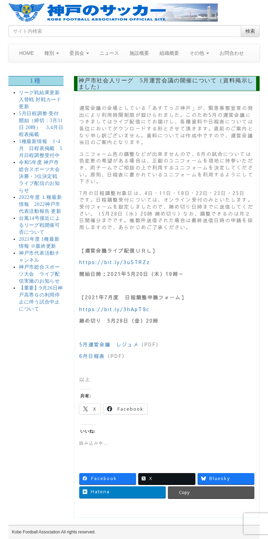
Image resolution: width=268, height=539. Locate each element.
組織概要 (169, 53)
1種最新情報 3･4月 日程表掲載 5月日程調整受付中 (40, 148)
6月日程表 (92, 355)
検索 (250, 31)
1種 (36, 80)
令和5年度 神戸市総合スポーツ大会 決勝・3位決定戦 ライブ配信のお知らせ (39, 176)
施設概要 (139, 53)
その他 (199, 53)
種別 (51, 53)
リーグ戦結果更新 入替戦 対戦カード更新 (40, 99)
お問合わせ (231, 53)
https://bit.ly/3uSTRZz (114, 262)
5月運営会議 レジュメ (109, 344)
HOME (26, 53)
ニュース (109, 53)
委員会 (79, 53)
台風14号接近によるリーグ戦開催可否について (39, 225)
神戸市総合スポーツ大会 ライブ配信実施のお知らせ (39, 274)
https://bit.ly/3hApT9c (114, 309)
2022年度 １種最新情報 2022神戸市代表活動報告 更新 (40, 204)
